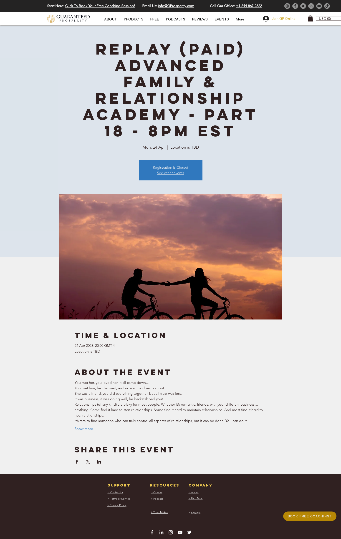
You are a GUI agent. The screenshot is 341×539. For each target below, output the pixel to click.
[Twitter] (303, 6)
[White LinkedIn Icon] (161, 532)
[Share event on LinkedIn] (99, 462)
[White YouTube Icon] (180, 532)
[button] (110, 19)
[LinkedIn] (311, 6)
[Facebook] (295, 6)
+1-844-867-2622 (249, 6)
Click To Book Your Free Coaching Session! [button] (100, 6)
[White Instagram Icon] (171, 532)
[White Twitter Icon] (189, 532)
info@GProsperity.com (176, 6)
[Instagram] (287, 6)
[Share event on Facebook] (77, 462)
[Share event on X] (88, 462)
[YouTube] (319, 6)
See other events (170, 173)
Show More (84, 429)
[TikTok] (327, 6)
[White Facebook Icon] (152, 532)
